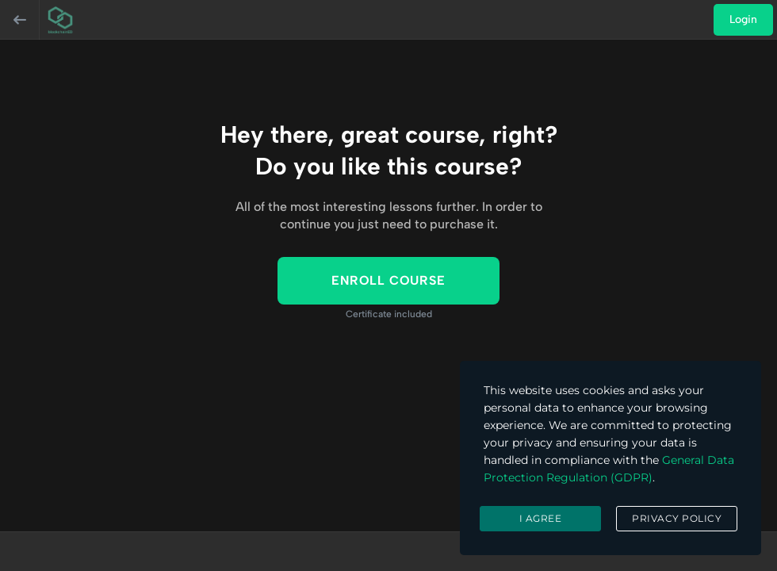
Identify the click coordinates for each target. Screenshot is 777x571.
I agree (540, 518)
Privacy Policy (677, 518)
